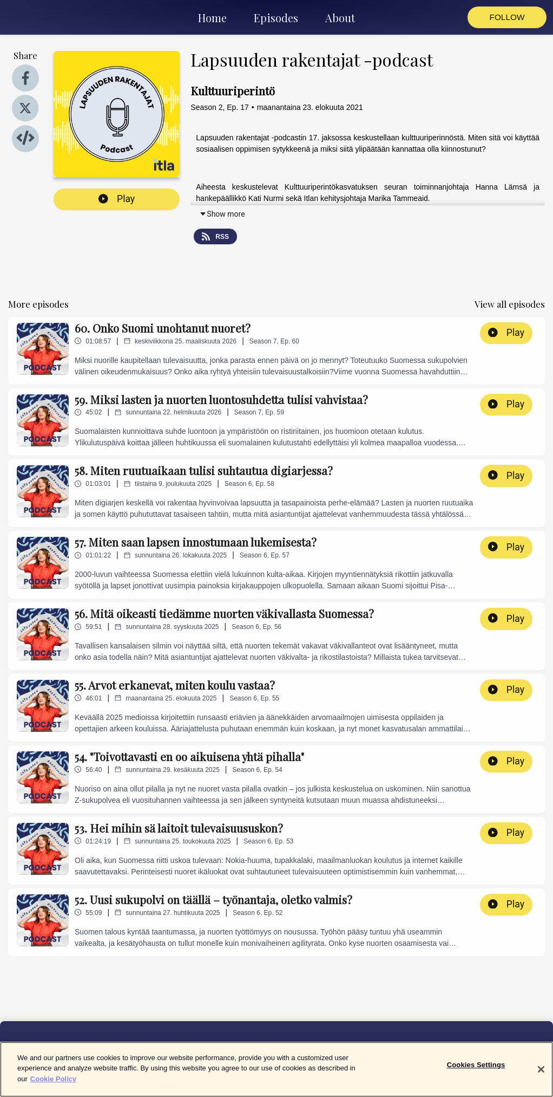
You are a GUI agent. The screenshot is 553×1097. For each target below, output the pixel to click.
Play (116, 198)
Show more (222, 214)
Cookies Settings (476, 1073)
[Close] (541, 1078)
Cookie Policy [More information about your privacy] (53, 1087)
